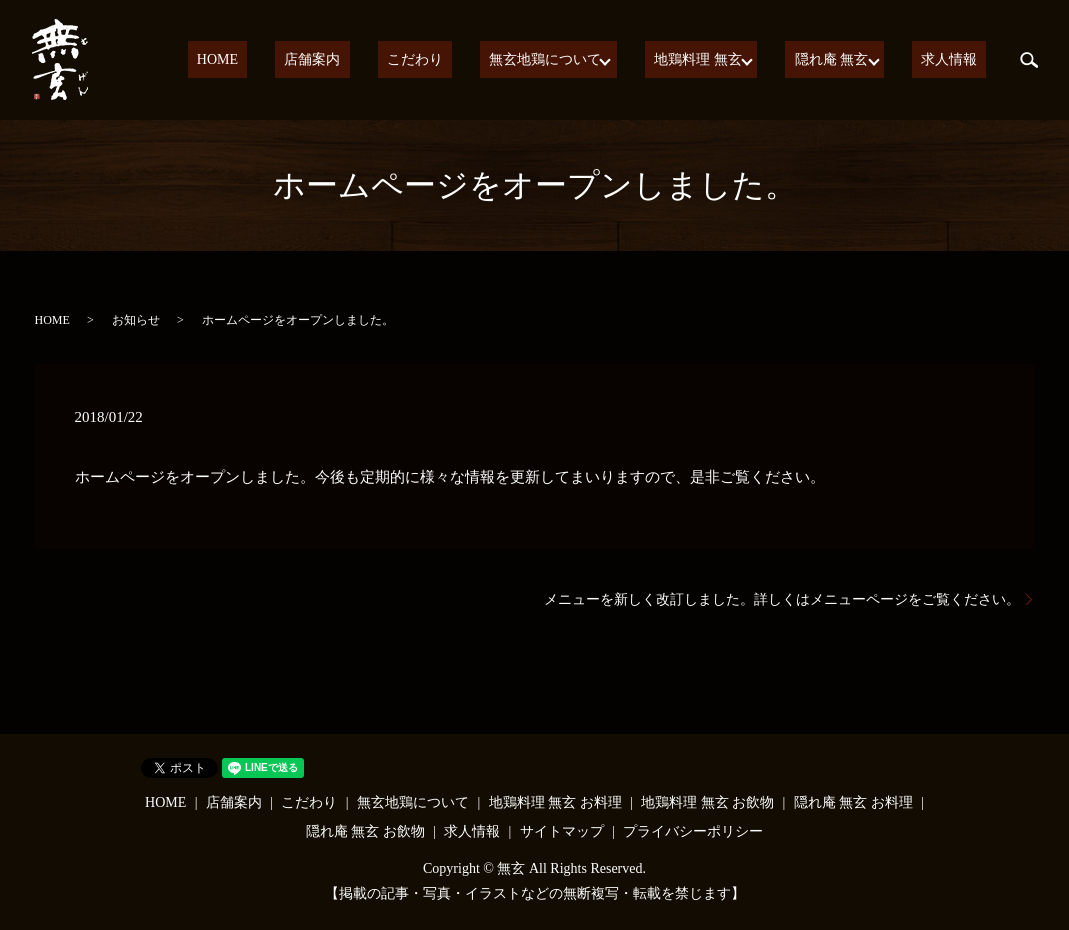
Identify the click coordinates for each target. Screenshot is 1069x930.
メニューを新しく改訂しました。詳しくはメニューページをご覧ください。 (782, 599)
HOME (297, 60)
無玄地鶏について (571, 60)
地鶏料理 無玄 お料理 (555, 802)
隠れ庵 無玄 (846, 60)
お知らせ (136, 320)
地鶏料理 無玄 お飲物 (707, 802)
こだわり (459, 60)
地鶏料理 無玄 (718, 60)
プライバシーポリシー (693, 831)
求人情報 (958, 60)
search (1029, 60)
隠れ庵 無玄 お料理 (853, 802)
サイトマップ (562, 831)
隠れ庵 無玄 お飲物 (365, 831)
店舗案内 (375, 60)
